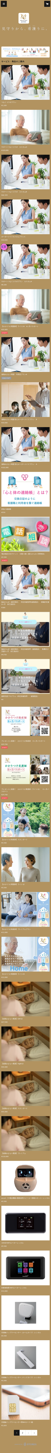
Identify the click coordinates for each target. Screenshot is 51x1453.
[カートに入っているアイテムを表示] (47, 4)
